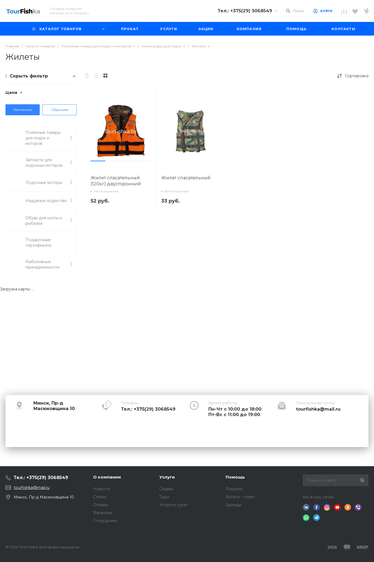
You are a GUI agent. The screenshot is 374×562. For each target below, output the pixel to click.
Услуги (167, 477)
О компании (107, 477)
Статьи (99, 496)
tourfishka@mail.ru (318, 409)
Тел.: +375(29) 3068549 (148, 409)
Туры (164, 496)
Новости (101, 488)
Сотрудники (105, 520)
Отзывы (100, 504)
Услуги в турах (173, 504)
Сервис (166, 488)
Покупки (234, 488)
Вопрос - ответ (240, 496)
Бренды (233, 504)
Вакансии (102, 512)
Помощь (235, 477)
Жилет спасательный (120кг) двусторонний (116, 180)
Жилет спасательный (186, 177)
